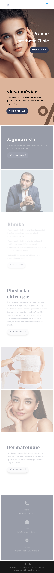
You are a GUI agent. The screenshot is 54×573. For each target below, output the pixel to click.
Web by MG (36, 570)
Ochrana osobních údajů (22, 570)
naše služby (39, 50)
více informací (17, 111)
